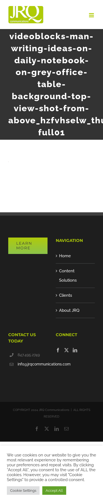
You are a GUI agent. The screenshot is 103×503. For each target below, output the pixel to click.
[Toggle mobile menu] (92, 15)
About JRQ (69, 310)
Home (65, 255)
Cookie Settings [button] (23, 490)
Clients (65, 295)
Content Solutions (68, 275)
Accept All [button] (54, 490)
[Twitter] (66, 350)
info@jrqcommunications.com (33, 364)
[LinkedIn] (75, 350)
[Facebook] (58, 350)
